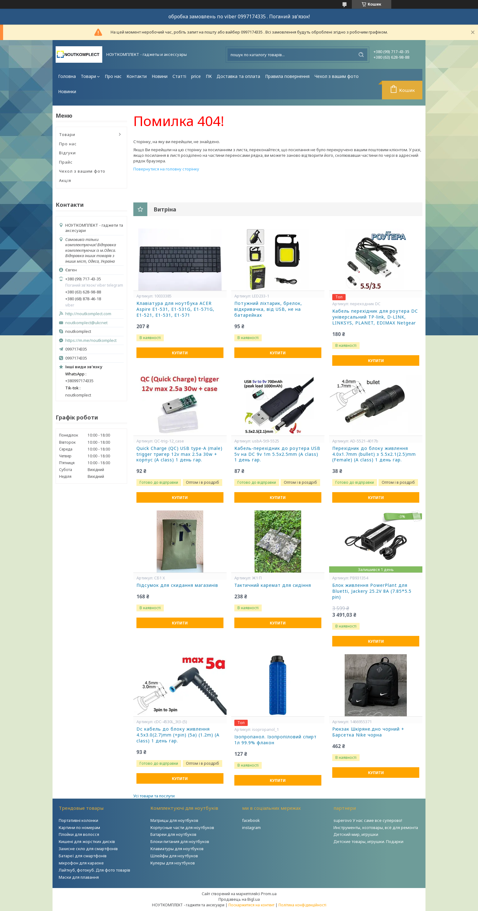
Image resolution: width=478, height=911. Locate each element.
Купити (180, 353)
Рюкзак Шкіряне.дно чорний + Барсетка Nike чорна (368, 732)
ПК (209, 76)
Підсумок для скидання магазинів (177, 585)
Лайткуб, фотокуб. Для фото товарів (94, 870)
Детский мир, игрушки (355, 834)
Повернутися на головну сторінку (166, 169)
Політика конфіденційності (302, 905)
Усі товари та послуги (154, 796)
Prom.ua (269, 893)
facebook (251, 820)
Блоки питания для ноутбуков (179, 841)
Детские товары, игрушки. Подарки (368, 841)
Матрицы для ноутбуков (174, 820)
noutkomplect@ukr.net (86, 322)
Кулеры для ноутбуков (172, 863)
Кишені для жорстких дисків (87, 841)
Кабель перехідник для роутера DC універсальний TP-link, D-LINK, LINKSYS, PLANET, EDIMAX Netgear (375, 317)
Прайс (66, 162)
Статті (179, 76)
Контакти (136, 76)
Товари (88, 76)
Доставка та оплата (238, 76)
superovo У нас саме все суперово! (367, 820)
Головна (67, 76)
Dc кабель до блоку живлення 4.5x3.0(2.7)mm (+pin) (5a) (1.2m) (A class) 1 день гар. (177, 735)
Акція (65, 180)
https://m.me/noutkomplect (91, 340)
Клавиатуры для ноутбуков (177, 848)
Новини (160, 76)
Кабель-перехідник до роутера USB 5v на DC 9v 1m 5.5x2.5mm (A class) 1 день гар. (277, 454)
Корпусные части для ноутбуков (182, 827)
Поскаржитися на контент (251, 905)
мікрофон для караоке (81, 863)
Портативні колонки (78, 820)
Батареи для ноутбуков (173, 834)
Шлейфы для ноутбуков (174, 856)
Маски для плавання (79, 877)
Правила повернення (287, 76)
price (196, 76)
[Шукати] (361, 54)
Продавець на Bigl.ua (239, 899)
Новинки (67, 91)
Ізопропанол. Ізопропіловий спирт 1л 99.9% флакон (275, 740)
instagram (251, 827)
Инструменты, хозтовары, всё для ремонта (375, 827)
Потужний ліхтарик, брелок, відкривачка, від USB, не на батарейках (268, 309)
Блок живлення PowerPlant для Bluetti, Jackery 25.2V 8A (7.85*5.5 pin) (371, 591)
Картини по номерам (79, 827)
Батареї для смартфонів (83, 856)
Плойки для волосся (79, 834)
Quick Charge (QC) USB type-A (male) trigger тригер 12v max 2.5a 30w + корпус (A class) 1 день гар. (179, 454)
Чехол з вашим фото (337, 76)
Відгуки (67, 153)
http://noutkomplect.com (88, 313)
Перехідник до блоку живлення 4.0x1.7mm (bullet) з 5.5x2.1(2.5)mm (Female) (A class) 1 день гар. (374, 454)
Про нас (113, 76)
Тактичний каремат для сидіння (272, 585)
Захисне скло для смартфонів (88, 848)
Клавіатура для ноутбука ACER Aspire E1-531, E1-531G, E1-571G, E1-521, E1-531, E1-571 (175, 309)
